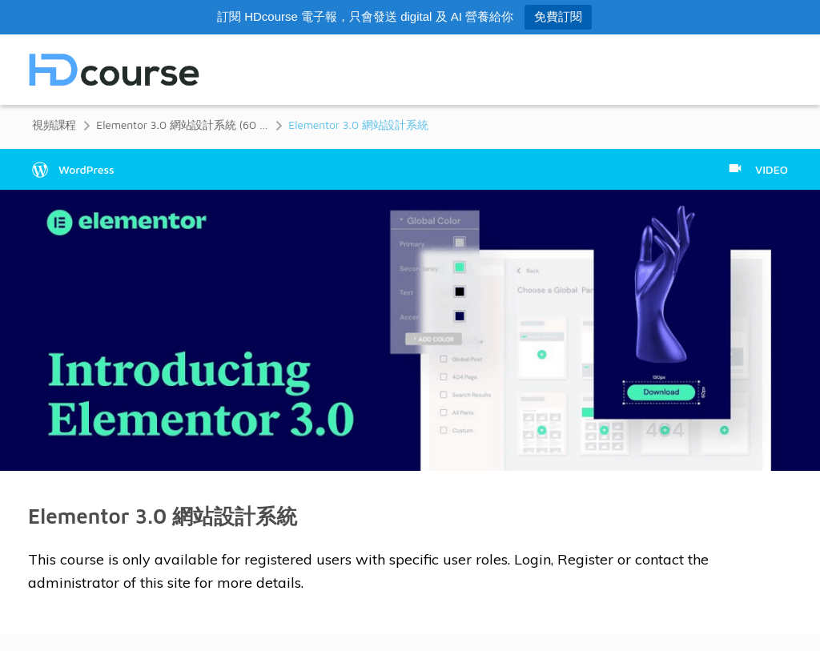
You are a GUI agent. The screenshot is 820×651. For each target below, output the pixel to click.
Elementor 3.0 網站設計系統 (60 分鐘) (182, 124)
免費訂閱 (558, 16)
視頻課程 (54, 124)
